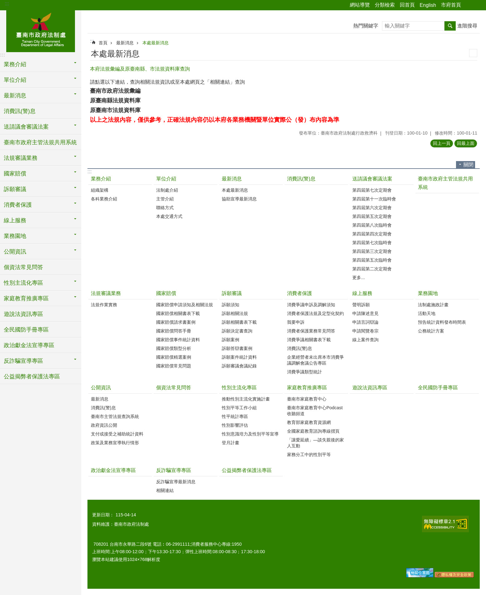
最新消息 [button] (15, 95)
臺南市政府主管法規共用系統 (40, 142)
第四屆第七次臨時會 (372, 242)
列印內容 (473, 53)
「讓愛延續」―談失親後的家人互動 (315, 442)
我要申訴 (296, 322)
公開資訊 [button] (15, 251)
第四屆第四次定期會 (372, 233)
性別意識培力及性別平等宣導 (250, 433)
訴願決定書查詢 (237, 330)
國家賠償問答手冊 (173, 330)
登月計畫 (230, 442)
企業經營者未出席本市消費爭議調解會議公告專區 (315, 360)
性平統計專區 (235, 416)
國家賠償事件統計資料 (178, 339)
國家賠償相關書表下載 (178, 313)
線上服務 (362, 293)
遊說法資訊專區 (23, 314)
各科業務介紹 (104, 198)
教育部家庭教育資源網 (309, 422)
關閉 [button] (469, 164)
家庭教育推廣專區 (307, 387)
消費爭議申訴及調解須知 (311, 304)
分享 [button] (469, 5)
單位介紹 (166, 178)
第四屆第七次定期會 (372, 190)
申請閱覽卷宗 (365, 330)
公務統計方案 (431, 330)
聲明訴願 (361, 304)
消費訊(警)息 (20, 111)
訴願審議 (232, 293)
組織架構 (99, 190)
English (428, 5)
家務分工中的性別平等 (309, 454)
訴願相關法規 (235, 313)
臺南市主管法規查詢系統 (115, 416)
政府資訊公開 (104, 425)
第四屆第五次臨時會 (372, 260)
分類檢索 (385, 4)
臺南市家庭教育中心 (306, 398)
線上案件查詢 (365, 339)
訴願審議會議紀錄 (239, 365)
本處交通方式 (169, 216)
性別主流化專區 (239, 387)
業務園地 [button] (15, 236)
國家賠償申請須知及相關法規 (184, 304)
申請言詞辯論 (365, 322)
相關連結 (165, 490)
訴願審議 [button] (15, 189)
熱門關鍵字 (365, 25)
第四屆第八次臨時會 (372, 225)
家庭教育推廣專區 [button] (26, 298)
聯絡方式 (165, 207)
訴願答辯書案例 (237, 348)
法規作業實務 (104, 304)
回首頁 (407, 4)
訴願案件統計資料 (239, 357)
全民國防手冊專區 (26, 330)
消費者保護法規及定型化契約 (315, 313)
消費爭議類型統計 (304, 371)
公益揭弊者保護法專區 (32, 376)
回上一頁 (441, 143)
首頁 (103, 42)
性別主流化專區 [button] (23, 283)
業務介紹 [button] (15, 64)
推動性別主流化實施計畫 (246, 398)
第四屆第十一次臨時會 (374, 198)
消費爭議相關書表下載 (309, 339)
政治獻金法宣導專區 (29, 345)
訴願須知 (230, 304)
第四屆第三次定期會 (372, 251)
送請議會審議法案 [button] (26, 127)
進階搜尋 (467, 25)
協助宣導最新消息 (239, 198)
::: (7, 3)
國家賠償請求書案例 (176, 322)
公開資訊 (101, 387)
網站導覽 (360, 4)
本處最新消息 (155, 42)
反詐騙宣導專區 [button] (23, 361)
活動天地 (426, 313)
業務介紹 (101, 178)
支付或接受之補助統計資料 (117, 433)
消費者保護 (299, 293)
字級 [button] (477, 5)
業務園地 (428, 293)
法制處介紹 (167, 190)
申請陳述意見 (365, 313)
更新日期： (103, 514)
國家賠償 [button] (15, 173)
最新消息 (125, 42)
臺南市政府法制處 (40, 30)
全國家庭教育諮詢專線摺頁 (313, 431)
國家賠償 (166, 293)
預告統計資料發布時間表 (442, 322)
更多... (358, 277)
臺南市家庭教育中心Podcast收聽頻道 (315, 410)
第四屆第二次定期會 (372, 268)
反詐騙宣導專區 (173, 470)
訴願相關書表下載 (239, 322)
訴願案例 (230, 339)
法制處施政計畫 (433, 304)
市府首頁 (451, 4)
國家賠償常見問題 (173, 365)
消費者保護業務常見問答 (311, 330)
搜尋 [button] (450, 26)
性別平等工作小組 (239, 407)
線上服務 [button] (15, 220)
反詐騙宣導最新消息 (176, 481)
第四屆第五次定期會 (372, 216)
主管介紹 (165, 198)
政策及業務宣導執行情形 (115, 442)
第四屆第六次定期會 (372, 207)
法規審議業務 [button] (20, 158)
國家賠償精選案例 (173, 357)
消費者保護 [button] (18, 205)
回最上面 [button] (465, 143)
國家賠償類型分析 (173, 348)
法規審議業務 (106, 293)
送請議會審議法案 (372, 178)
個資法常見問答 (23, 267)
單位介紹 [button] (15, 80)
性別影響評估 (235, 425)
